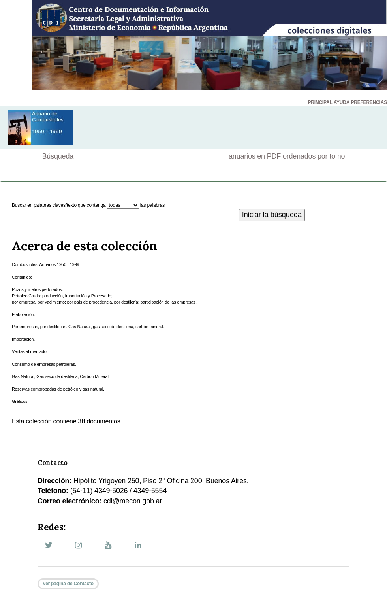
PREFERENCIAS (369, 102)
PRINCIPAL (320, 102)
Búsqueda (57, 156)
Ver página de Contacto (68, 583)
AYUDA (342, 102)
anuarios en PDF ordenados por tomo (287, 156)
